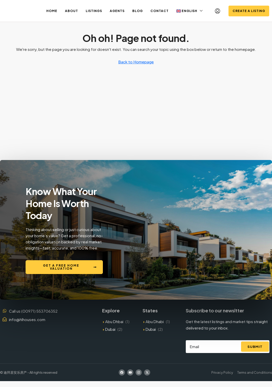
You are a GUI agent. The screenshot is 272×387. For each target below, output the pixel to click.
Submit (255, 347)
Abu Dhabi (155, 321)
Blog (137, 11)
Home (51, 11)
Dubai (110, 329)
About (71, 11)
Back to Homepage (136, 61)
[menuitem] (217, 11)
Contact (159, 11)
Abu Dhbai (114, 321)
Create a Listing (249, 11)
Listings (94, 11)
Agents (117, 11)
